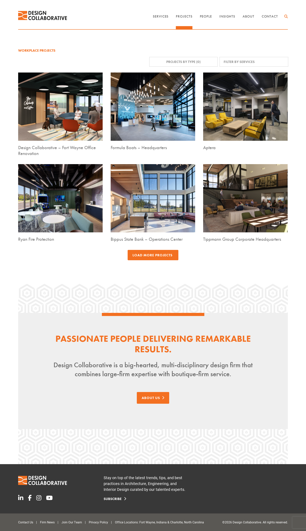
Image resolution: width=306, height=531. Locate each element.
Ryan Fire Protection (36, 239)
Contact (270, 16)
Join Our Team (71, 522)
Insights (227, 16)
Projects (184, 16)
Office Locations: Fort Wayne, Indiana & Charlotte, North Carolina (159, 522)
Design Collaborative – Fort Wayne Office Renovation (57, 150)
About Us (153, 397)
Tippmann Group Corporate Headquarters (242, 239)
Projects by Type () (183, 61)
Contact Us (25, 522)
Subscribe (114, 498)
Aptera (209, 147)
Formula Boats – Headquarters (139, 147)
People (206, 16)
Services (160, 16)
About (248, 16)
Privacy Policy (98, 522)
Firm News (47, 522)
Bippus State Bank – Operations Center (147, 239)
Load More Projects (153, 255)
